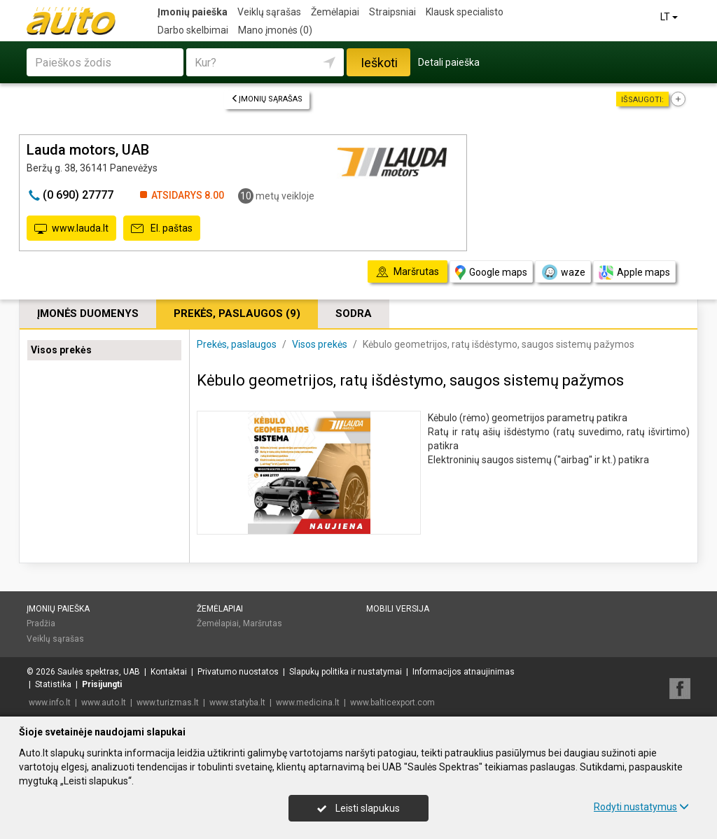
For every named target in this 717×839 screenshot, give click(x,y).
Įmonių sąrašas (266, 99)
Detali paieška (449, 62)
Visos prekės (61, 349)
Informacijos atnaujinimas (463, 672)
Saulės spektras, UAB (98, 672)
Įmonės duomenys (88, 313)
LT (670, 16)
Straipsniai (392, 11)
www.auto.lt (103, 702)
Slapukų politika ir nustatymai (345, 672)
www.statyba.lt (237, 702)
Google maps (491, 272)
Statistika (53, 684)
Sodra (353, 313)
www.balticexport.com (392, 702)
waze (563, 272)
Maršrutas (262, 623)
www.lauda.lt (71, 229)
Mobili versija (397, 609)
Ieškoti (379, 62)
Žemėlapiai (335, 11)
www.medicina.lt (308, 702)
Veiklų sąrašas (269, 11)
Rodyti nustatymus (641, 806)
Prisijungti (102, 684)
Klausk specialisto (464, 11)
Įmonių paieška (193, 11)
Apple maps (634, 272)
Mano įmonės (275, 30)
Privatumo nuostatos (238, 672)
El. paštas (162, 229)
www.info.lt (50, 702)
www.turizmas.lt (168, 702)
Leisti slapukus (358, 808)
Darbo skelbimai (193, 30)
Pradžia (41, 623)
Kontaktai (169, 672)
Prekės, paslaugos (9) (237, 313)
